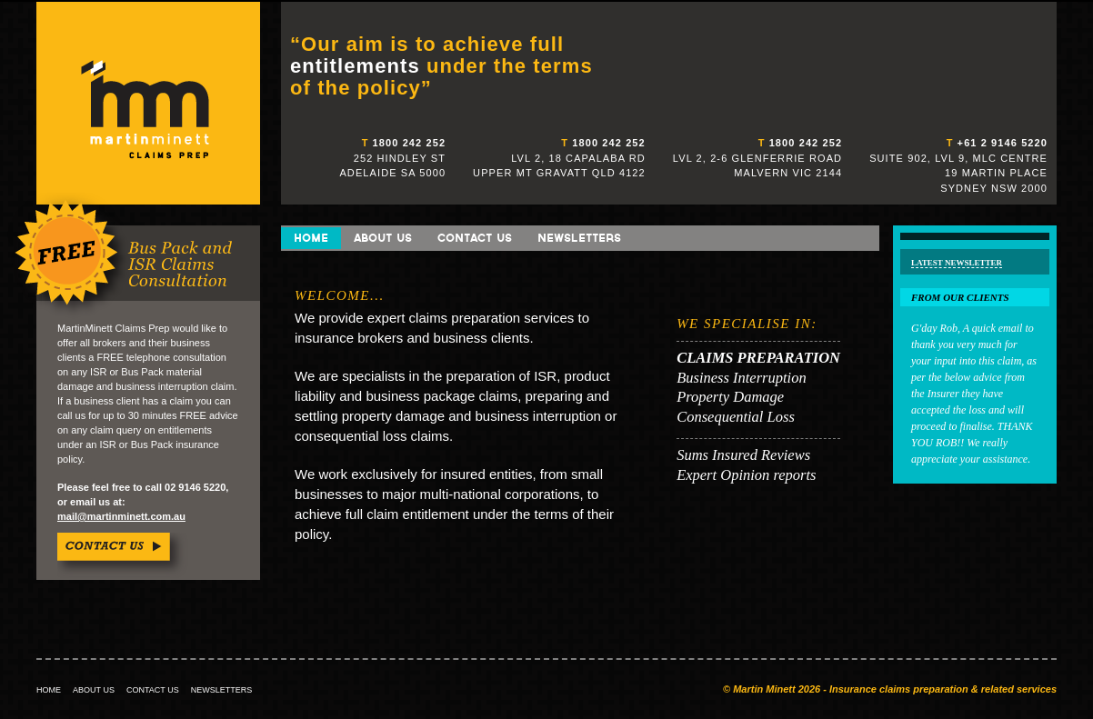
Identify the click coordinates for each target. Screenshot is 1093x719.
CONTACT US (152, 689)
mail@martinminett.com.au (121, 516)
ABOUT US (94, 689)
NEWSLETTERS (222, 689)
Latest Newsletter (956, 262)
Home (311, 238)
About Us (383, 238)
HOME (48, 689)
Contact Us (474, 238)
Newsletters (579, 238)
